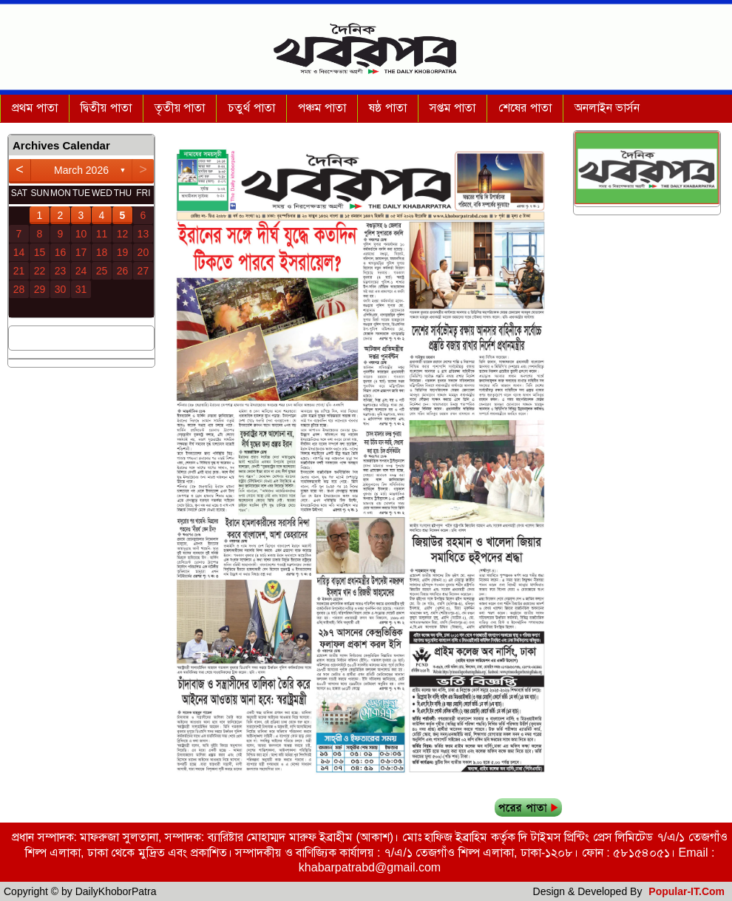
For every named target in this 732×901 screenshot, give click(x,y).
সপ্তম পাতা (452, 107)
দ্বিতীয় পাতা (106, 107)
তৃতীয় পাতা (180, 107)
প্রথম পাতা (35, 107)
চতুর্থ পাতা (251, 107)
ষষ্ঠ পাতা (387, 107)
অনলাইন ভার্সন (607, 107)
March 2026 (81, 170)
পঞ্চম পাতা (322, 107)
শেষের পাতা (524, 107)
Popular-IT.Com (686, 891)
